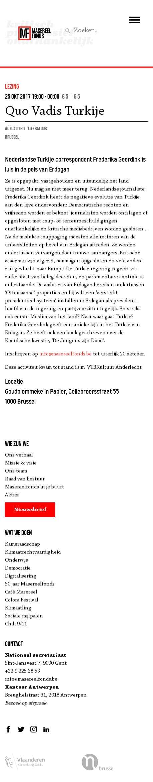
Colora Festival (21, 600)
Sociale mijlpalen (24, 616)
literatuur (37, 128)
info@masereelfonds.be (65, 354)
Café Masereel (21, 592)
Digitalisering (20, 576)
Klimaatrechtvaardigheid (33, 552)
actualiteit (15, 128)
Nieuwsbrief (30, 509)
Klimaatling (18, 608)
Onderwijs (16, 560)
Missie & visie (21, 463)
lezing (12, 86)
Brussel (12, 137)
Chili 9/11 (16, 624)
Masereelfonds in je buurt (34, 487)
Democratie (18, 568)
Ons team (16, 471)
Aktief (12, 495)
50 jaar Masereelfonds (30, 584)
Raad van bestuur (25, 479)
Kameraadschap (22, 544)
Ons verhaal (19, 455)
